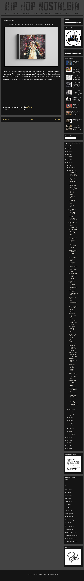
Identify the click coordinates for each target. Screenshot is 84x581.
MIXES (35, 13)
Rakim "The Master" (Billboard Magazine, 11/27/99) (72, 195)
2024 (68, 151)
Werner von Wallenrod (70, 538)
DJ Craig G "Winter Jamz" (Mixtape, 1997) (73, 389)
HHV (66, 483)
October (71, 409)
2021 (68, 159)
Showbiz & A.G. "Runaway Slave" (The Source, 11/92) (77, 92)
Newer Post (7, 120)
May (70, 423)
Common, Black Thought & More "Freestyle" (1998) (72, 261)
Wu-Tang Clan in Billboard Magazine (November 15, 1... (73, 301)
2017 (68, 440)
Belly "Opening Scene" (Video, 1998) (75, 63)
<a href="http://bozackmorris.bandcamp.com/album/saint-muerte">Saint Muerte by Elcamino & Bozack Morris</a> (31, 93)
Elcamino (19, 110)
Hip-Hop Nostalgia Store (71, 541)
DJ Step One (68, 492)
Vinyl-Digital (68, 498)
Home (32, 120)
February (71, 431)
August (71, 415)
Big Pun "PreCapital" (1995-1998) (72, 341)
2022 (68, 157)
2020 (68, 162)
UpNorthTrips (68, 501)
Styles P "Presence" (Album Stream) (73, 218)
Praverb (67, 486)
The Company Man (69, 526)
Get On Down (68, 495)
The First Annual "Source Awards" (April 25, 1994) (76, 77)
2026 (68, 146)
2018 (68, 437)
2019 (6, 110)
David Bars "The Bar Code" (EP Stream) (73, 246)
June (70, 420)
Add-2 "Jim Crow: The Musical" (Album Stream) (73, 174)
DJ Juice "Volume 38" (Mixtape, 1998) (72, 336)
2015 (68, 446)
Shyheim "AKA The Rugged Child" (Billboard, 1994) (76, 99)
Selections (24, 110)
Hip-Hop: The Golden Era (71, 535)
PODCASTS (68, 13)
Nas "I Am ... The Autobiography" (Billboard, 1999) (76, 127)
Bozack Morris (12, 110)
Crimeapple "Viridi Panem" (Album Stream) (73, 322)
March (70, 428)
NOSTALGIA (26, 13)
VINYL (77, 13)
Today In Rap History (70, 532)
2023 (68, 154)
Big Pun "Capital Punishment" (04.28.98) (76, 106)
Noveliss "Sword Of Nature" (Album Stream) (73, 180)
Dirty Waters (68, 507)
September (72, 412)
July (70, 417)
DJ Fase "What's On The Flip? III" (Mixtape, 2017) (73, 354)
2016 (68, 443)
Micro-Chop (68, 504)
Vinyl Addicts (68, 489)
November (71, 170)
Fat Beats (67, 480)
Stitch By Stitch (69, 514)
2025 (68, 148)
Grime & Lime (68, 510)
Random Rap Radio (69, 529)
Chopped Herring (69, 520)
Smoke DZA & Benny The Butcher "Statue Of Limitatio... (72, 368)
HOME (7, 13)
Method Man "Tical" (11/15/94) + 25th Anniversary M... (73, 284)
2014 (68, 448)
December (71, 167)
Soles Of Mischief (69, 523)
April (70, 426)
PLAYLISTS (58, 13)
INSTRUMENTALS (46, 13)
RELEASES (16, 13)
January (71, 434)
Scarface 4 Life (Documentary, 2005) (73, 360)
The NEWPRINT (69, 517)
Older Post (56, 120)
